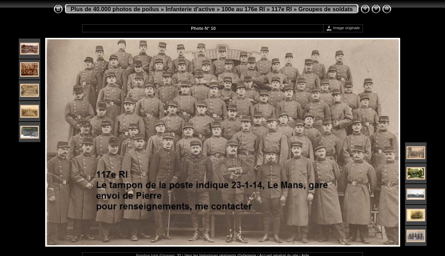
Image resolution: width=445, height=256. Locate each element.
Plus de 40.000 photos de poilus (115, 9)
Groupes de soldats (325, 9)
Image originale (343, 28)
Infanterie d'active (190, 9)
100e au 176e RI (243, 9)
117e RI (282, 9)
